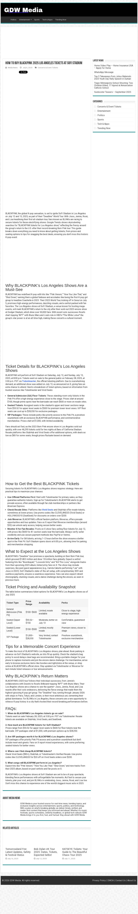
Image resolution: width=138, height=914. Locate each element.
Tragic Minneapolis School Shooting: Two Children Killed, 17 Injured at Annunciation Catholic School (113, 85)
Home (5, 19)
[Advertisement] (53, 43)
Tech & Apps (47, 20)
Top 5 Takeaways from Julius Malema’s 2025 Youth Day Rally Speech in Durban (112, 77)
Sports (36, 20)
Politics (13, 20)
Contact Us (120, 880)
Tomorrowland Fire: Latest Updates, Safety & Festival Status (18, 852)
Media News (13, 67)
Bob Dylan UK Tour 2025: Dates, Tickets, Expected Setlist (45, 852)
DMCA (111, 880)
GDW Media (15, 880)
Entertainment (24, 20)
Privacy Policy (99, 880)
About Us (131, 880)
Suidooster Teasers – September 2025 (112, 92)
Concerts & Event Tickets (48, 67)
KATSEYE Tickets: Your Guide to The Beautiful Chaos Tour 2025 (75, 852)
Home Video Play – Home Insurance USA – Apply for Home (113, 66)
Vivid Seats (47, 509)
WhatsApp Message (103, 72)
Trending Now (60, 20)
